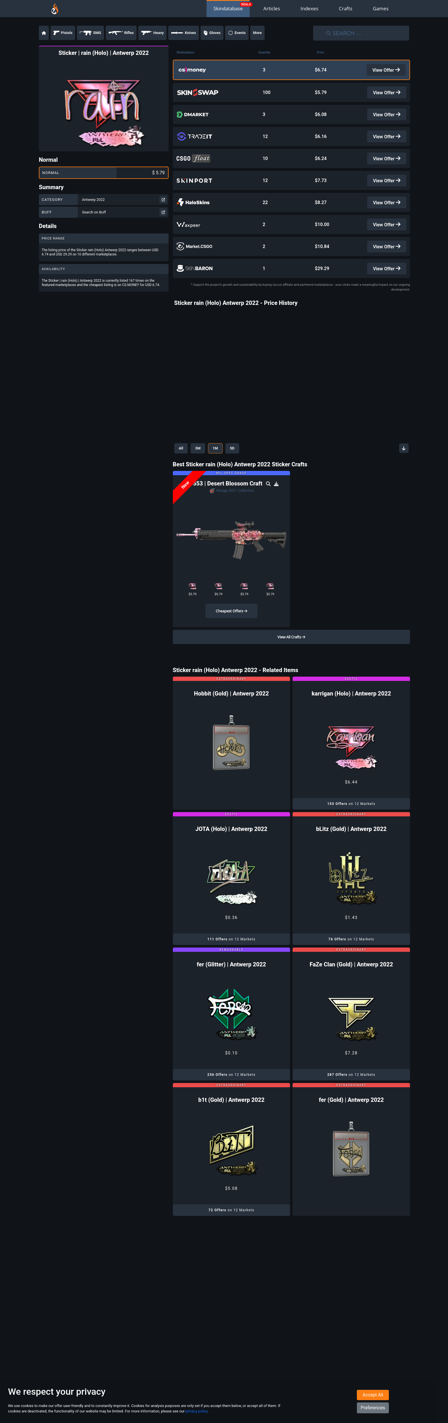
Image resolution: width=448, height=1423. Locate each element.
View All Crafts (291, 628)
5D (232, 439)
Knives (183, 32)
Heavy (152, 32)
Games (381, 8)
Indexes (309, 8)
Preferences (373, 1407)
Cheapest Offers (231, 602)
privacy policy (196, 1411)
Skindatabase (228, 8)
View (386, 69)
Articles (271, 8)
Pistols (62, 32)
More (257, 33)
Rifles (121, 32)
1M (215, 439)
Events (237, 32)
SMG (90, 32)
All (181, 439)
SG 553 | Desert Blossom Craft (224, 474)
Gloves (212, 32)
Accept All (373, 1395)
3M (198, 439)
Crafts (345, 8)
